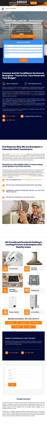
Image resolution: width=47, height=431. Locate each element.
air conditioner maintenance (12, 94)
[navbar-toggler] (44, 8)
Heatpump (35, 290)
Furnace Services (34, 268)
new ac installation (34, 93)
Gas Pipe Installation (13, 290)
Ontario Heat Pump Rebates (21, 4)
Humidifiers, (4, 177)
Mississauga (11, 322)
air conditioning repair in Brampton (18, 154)
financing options (21, 103)
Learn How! (33, 3)
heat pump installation (26, 94)
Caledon (29, 326)
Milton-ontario (36, 322)
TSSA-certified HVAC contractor (32, 180)
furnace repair (18, 88)
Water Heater (14, 312)
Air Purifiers (35, 312)
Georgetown (23, 322)
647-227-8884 (17, 36)
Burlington (17, 326)
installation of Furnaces (24, 175)
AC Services (13, 269)
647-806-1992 (30, 36)
